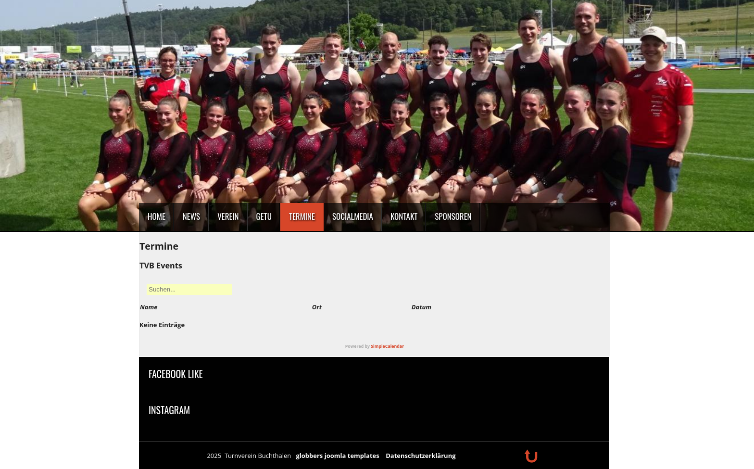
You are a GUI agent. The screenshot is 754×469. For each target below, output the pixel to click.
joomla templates (352, 455)
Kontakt (403, 216)
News (191, 216)
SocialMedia (352, 216)
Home (156, 216)
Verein (228, 216)
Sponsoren (453, 216)
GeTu (264, 216)
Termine (302, 216)
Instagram (169, 410)
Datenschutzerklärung (420, 455)
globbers (309, 455)
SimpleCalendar (387, 346)
